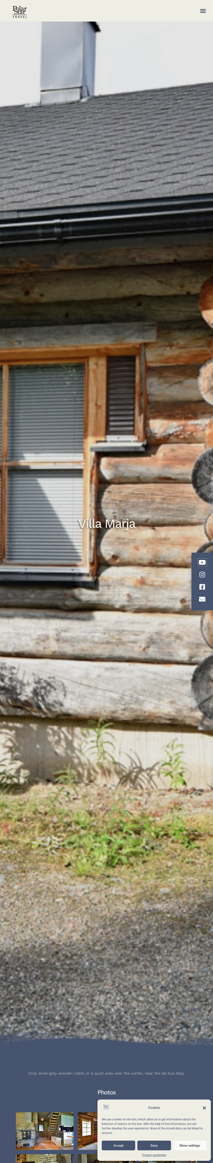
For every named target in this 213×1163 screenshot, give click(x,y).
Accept (118, 1146)
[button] (204, 1108)
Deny (154, 1146)
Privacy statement (154, 1155)
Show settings (189, 1146)
